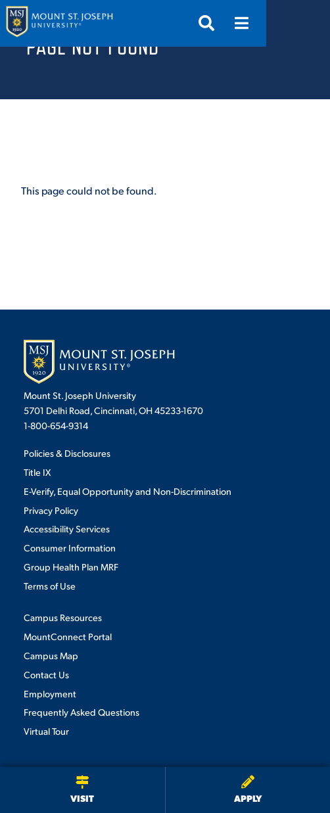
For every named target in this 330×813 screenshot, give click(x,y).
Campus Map (51, 655)
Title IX (37, 472)
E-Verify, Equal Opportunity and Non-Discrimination (127, 491)
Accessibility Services (67, 528)
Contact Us (46, 674)
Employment (50, 693)
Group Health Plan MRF (71, 566)
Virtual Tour (46, 731)
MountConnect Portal (68, 636)
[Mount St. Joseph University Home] (59, 23)
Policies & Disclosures (67, 453)
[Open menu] (305, 23)
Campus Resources (63, 617)
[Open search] (270, 23)
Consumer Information (70, 547)
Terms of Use (50, 586)
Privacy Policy (51, 510)
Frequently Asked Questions (81, 712)
